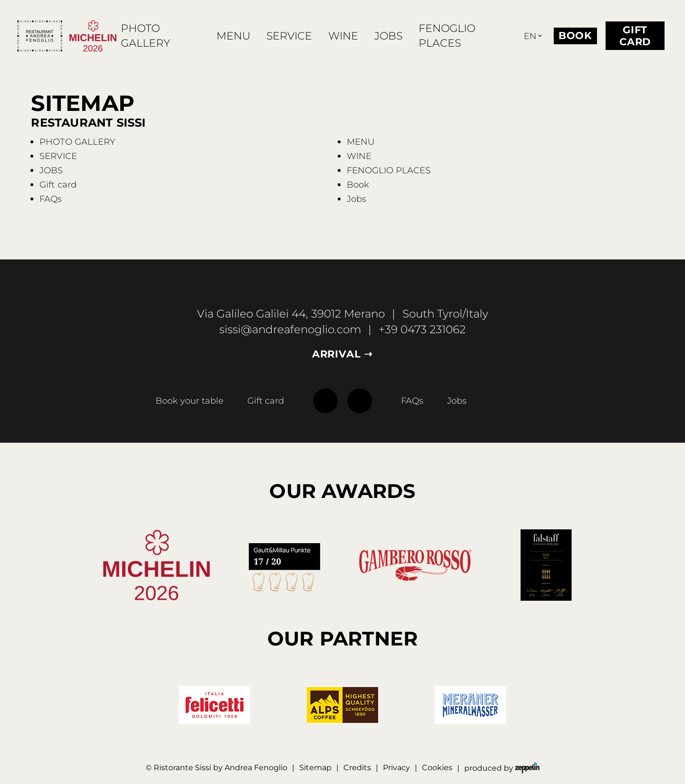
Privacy (396, 767)
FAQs (412, 400)
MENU (233, 35)
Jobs (457, 400)
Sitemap (315, 767)
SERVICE (289, 35)
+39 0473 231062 (422, 329)
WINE (343, 35)
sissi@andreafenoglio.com (290, 329)
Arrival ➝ (342, 354)
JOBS (388, 35)
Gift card (635, 36)
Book (575, 35)
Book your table (190, 400)
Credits (357, 767)
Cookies (437, 767)
